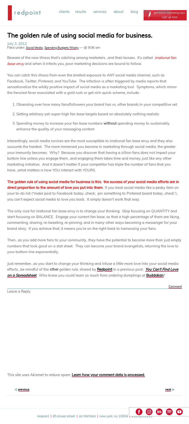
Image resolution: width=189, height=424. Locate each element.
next (168, 389)
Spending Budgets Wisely (61, 47)
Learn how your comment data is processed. (108, 375)
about (119, 12)
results (81, 12)
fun (147, 12)
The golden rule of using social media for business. (79, 36)
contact (163, 12)
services (100, 12)
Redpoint (104, 269)
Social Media (34, 47)
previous (23, 389)
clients (64, 12)
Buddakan (155, 275)
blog (134, 12)
